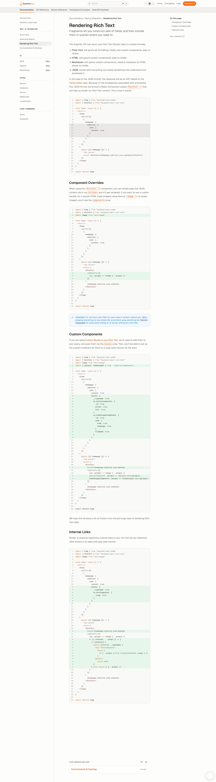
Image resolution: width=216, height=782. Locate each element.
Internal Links (81, 532)
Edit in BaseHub (177, 36)
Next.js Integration (93, 18)
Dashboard (190, 3)
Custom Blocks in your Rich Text (101, 340)
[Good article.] (146, 762)
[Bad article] (141, 762)
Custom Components (87, 334)
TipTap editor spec (78, 83)
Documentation (76, 18)
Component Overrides (88, 183)
